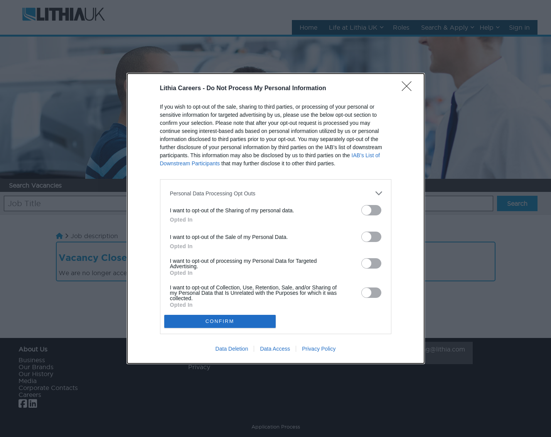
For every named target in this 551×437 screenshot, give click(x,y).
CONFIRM (220, 321)
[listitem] (275, 193)
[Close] (409, 88)
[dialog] (275, 218)
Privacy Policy (318, 349)
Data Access (275, 349)
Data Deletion (232, 349)
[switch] (371, 210)
